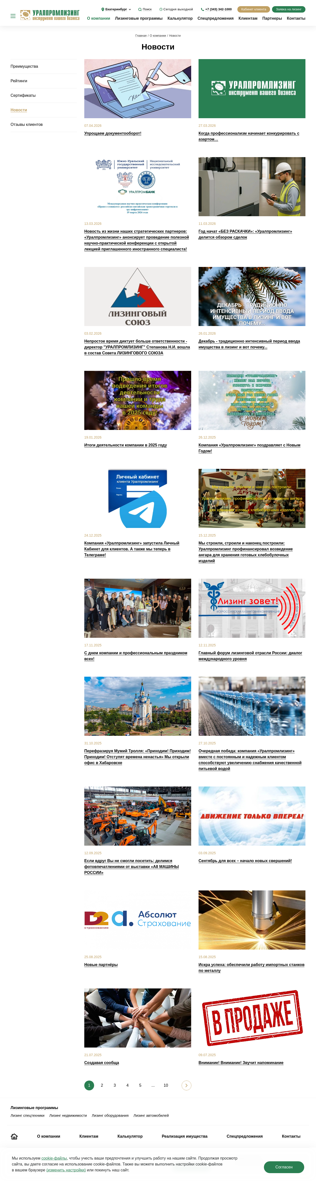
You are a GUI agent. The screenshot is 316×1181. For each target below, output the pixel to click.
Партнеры (272, 18)
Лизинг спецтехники (27, 1115)
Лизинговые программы (138, 18)
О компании (98, 18)
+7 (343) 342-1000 (218, 9)
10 (166, 1085)
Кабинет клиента (253, 9)
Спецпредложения (216, 18)
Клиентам (248, 18)
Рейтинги (19, 81)
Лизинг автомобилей (151, 1115)
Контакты (296, 18)
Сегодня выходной (178, 9)
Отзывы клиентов (27, 124)
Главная (141, 35)
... (153, 1085)
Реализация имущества (185, 1136)
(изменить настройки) (66, 1170)
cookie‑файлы (54, 1158)
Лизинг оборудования (110, 1115)
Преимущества (24, 66)
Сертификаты (23, 95)
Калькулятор (180, 18)
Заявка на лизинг (289, 9)
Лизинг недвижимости (68, 1115)
